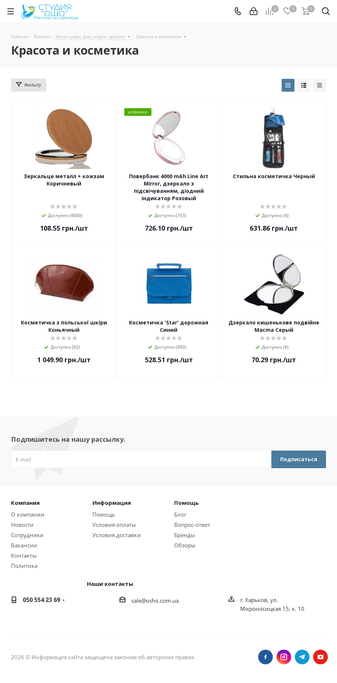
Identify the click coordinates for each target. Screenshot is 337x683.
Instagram (283, 657)
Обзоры (184, 545)
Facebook (265, 657)
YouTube (320, 657)
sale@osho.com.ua (155, 600)
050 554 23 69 (41, 600)
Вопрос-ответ (192, 524)
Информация (111, 502)
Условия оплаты (114, 524)
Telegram (302, 657)
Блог (180, 514)
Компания (25, 502)
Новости (22, 524)
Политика (24, 565)
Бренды (184, 535)
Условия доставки (116, 535)
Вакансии (24, 545)
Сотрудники (27, 535)
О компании (27, 514)
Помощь (103, 514)
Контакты (24, 555)
